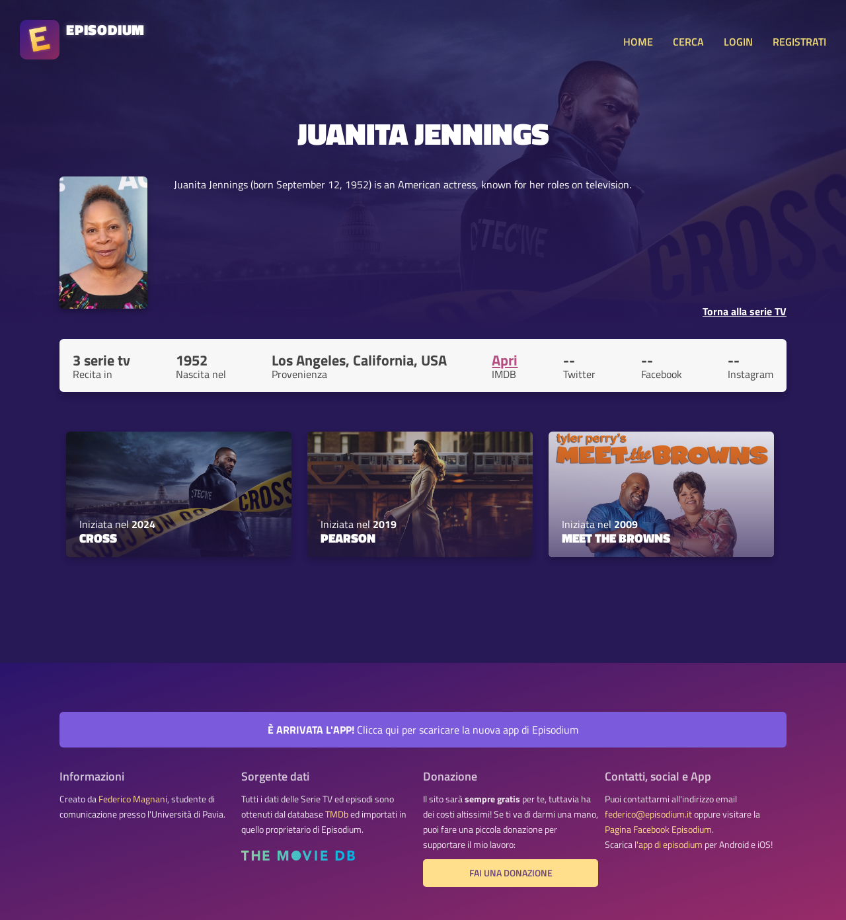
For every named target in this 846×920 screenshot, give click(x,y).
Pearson (348, 538)
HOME (638, 42)
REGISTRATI (799, 42)
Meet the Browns (616, 538)
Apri (505, 360)
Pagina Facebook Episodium (658, 829)
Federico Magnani (132, 799)
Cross (98, 538)
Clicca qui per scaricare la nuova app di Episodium (423, 730)
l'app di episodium (668, 844)
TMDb (336, 814)
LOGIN (738, 42)
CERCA (688, 42)
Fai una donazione (511, 873)
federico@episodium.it (648, 814)
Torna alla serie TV (745, 311)
